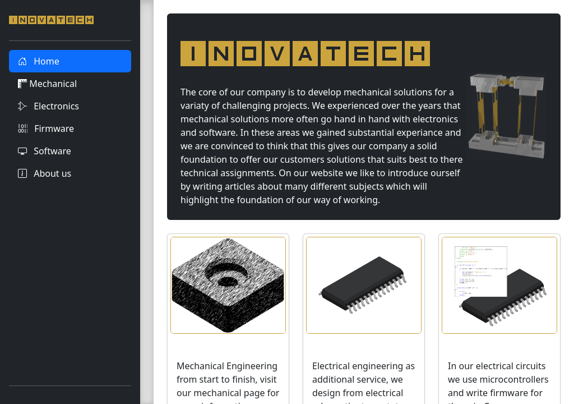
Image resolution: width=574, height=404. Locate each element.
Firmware (46, 128)
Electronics (48, 106)
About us (44, 173)
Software (44, 151)
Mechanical (47, 83)
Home (38, 61)
